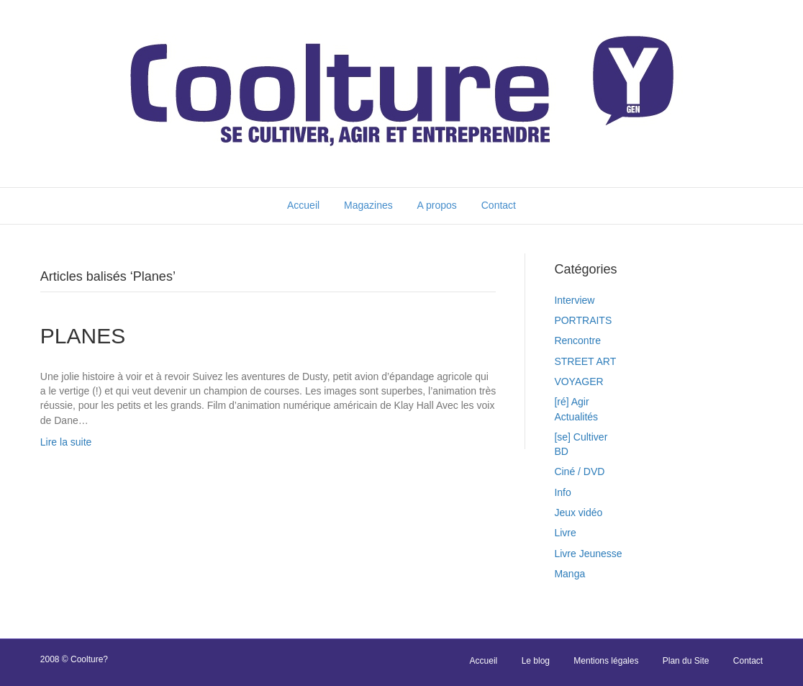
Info (562, 492)
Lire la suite (66, 442)
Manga (569, 573)
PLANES (82, 336)
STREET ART (585, 361)
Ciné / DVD (579, 471)
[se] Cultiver (580, 437)
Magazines (368, 205)
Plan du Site (686, 661)
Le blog (536, 661)
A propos (437, 205)
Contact (498, 205)
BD (561, 451)
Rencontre (577, 340)
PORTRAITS (583, 320)
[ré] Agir (571, 401)
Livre (565, 532)
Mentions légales (605, 661)
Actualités (576, 417)
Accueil (303, 205)
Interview (574, 300)
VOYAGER (578, 381)
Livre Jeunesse (588, 553)
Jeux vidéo (578, 512)
